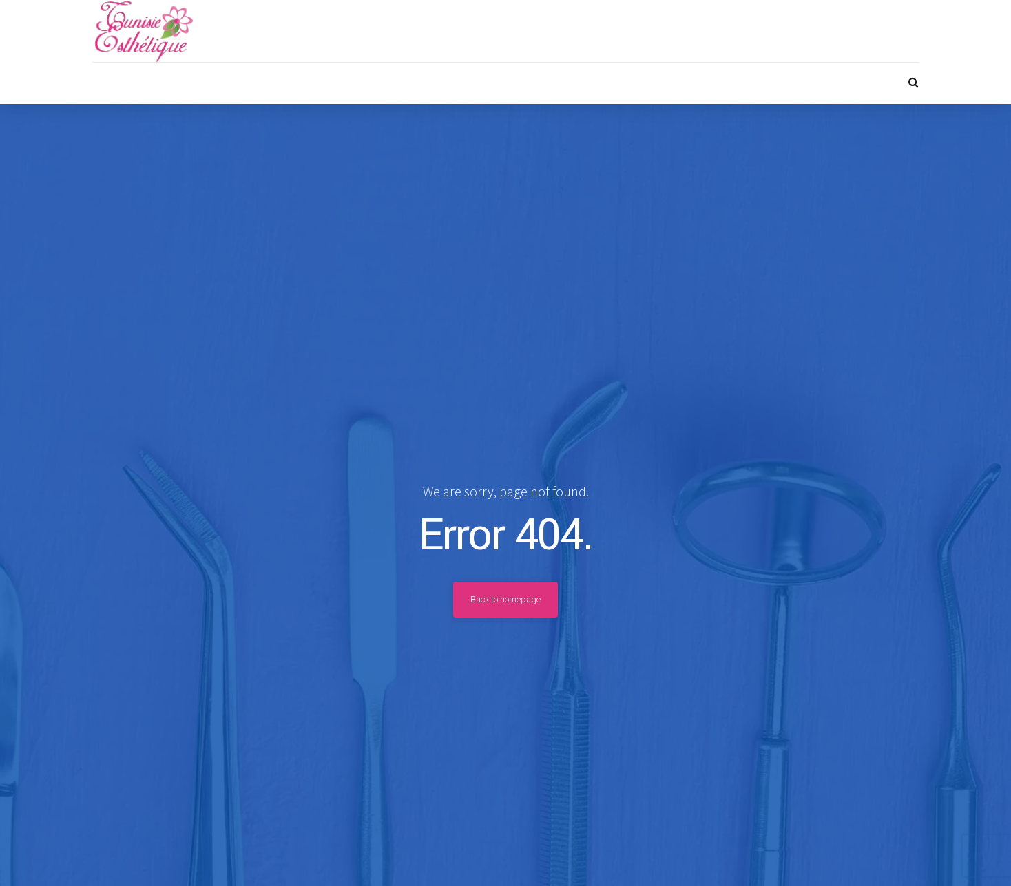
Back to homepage (505, 599)
